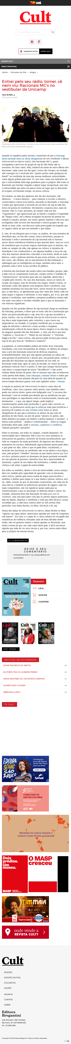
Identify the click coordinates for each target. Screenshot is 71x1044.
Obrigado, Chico (11, 692)
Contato (8, 999)
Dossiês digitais (12, 977)
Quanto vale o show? (14, 685)
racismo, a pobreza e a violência (46, 425)
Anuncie (8, 994)
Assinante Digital (31, 51)
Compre (44, 601)
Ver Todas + (11, 649)
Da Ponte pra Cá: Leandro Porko (20, 672)
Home (5, 72)
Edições (8, 972)
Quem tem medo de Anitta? (17, 665)
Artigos (32, 72)
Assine (43, 595)
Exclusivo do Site (18, 72)
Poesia (61, 381)
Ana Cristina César (34, 410)
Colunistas (10, 983)
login (32, 555)
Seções (7, 988)
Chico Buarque (33, 375)
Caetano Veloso (49, 375)
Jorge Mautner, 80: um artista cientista (24, 679)
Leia (41, 588)
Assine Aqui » (46, 51)
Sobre (7, 1005)
